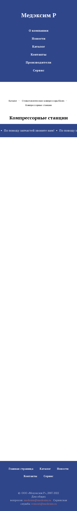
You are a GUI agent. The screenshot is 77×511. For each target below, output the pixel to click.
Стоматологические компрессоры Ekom (43, 100)
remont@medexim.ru (44, 504)
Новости (38, 38)
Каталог (38, 46)
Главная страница (21, 468)
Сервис (38, 70)
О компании (38, 30)
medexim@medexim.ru (37, 500)
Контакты (38, 54)
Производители (38, 62)
